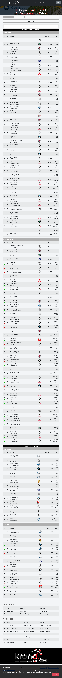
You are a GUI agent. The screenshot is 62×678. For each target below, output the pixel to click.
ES (58, 3)
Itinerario (8, 17)
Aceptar (55, 675)
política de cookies (50, 672)
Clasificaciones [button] (44, 3)
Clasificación (53, 17)
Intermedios (41, 17)
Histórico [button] (54, 3)
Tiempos (29, 17)
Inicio (37, 3)
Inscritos (19, 17)
